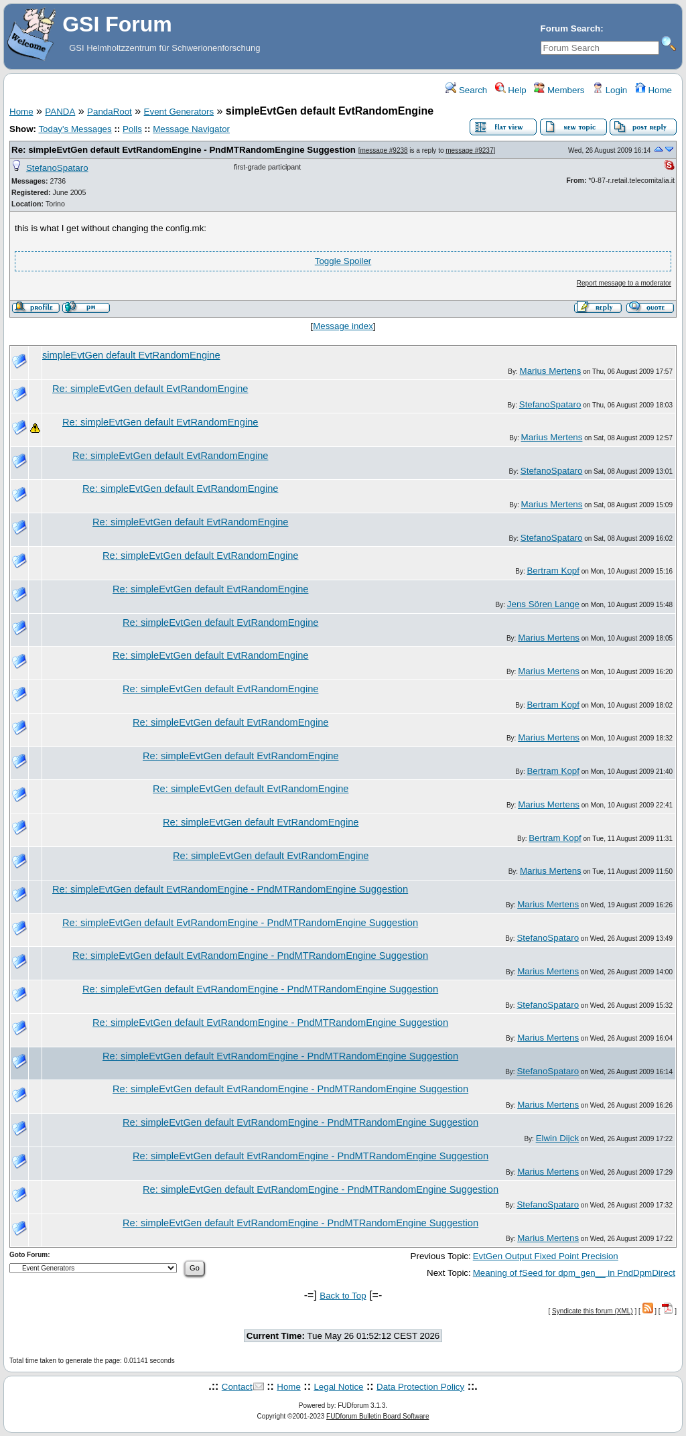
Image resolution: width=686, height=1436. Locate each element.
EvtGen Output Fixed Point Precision (545, 1256)
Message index (343, 326)
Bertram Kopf (553, 571)
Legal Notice (338, 1387)
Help (511, 90)
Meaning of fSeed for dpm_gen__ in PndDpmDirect (574, 1273)
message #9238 (383, 150)
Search (466, 90)
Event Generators (179, 112)
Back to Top (343, 1296)
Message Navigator (191, 129)
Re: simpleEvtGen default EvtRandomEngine (150, 388)
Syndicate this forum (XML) (592, 1311)
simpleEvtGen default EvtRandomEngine (131, 355)
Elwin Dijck (557, 1138)
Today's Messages (74, 129)
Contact (237, 1387)
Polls (132, 129)
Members (559, 90)
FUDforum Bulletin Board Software (377, 1416)
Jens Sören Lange (543, 604)
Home (653, 90)
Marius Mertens (550, 371)
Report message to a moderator (624, 283)
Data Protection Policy (420, 1387)
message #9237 (469, 150)
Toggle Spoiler (343, 261)
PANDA (60, 112)
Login (609, 90)
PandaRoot (109, 112)
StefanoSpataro (57, 168)
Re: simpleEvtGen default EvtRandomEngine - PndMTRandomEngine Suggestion (183, 150)
